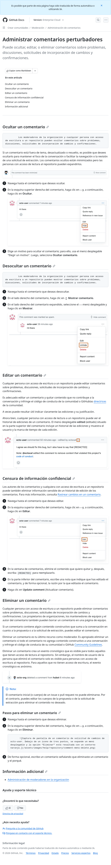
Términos (31, 853)
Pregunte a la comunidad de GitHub (23, 828)
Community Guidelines (88, 644)
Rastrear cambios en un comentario (79, 494)
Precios (65, 853)
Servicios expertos (80, 853)
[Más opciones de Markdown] (35, 70)
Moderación (38, 27)
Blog (95, 853)
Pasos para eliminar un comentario (32, 713)
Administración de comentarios (64, 27)
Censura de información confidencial (39, 478)
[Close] (101, 5)
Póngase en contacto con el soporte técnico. (27, 833)
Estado (55, 853)
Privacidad (43, 853)
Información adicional (25, 771)
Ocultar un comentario (26, 126)
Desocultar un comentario (29, 265)
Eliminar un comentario (26, 600)
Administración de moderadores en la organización (38, 779)
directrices (100, 401)
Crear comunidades (18, 27)
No (20, 807)
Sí (8, 807)
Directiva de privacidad (13, 813)
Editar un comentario (24, 375)
